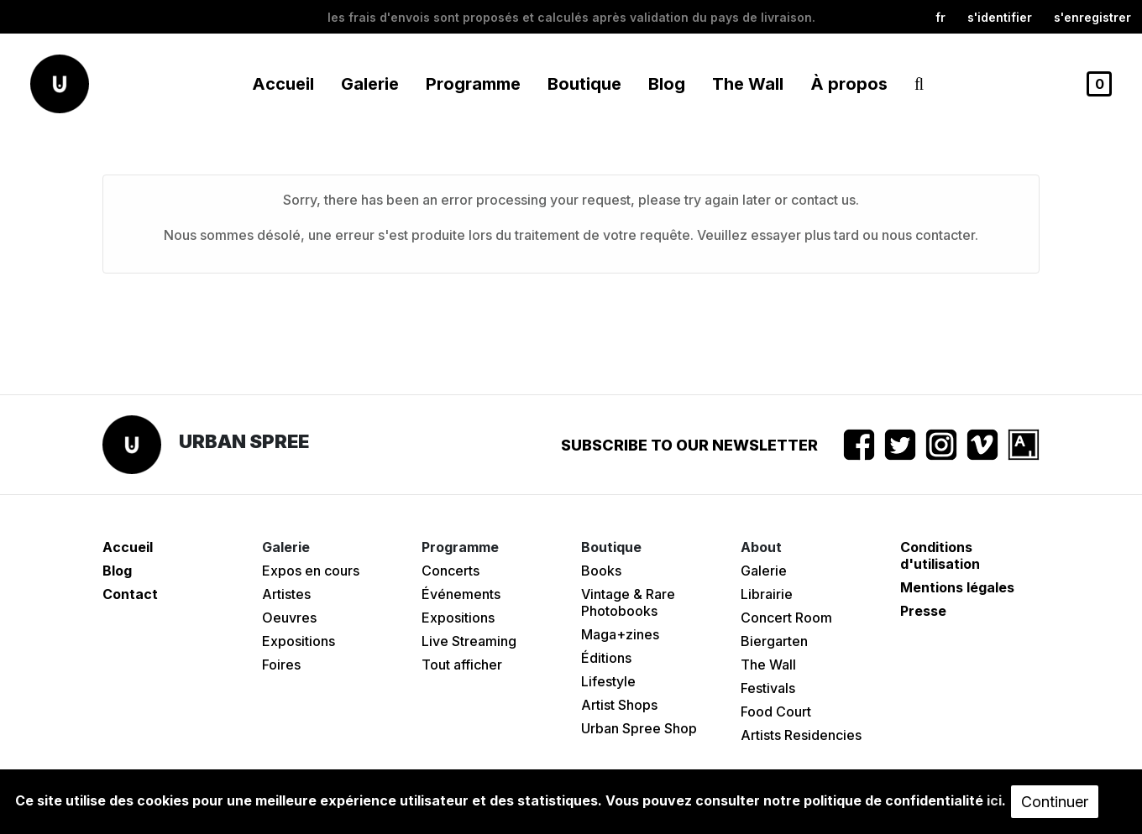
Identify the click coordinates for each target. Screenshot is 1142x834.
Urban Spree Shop (639, 728)
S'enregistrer (1092, 17)
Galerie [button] (370, 84)
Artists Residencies (801, 735)
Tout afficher (462, 664)
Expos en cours (310, 570)
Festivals (768, 688)
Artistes (286, 594)
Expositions (298, 641)
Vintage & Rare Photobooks (628, 602)
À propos (849, 84)
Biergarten (774, 641)
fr (940, 17)
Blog (666, 84)
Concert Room (786, 617)
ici (994, 800)
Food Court (776, 711)
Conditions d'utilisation (940, 555)
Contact (130, 594)
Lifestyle (608, 681)
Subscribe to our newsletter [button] (689, 445)
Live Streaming (469, 641)
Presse (923, 610)
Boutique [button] (584, 84)
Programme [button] (473, 84)
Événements (461, 594)
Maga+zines (620, 634)
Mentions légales (957, 587)
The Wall (747, 84)
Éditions (606, 657)
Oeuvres (289, 617)
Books (601, 570)
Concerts (450, 570)
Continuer (1054, 802)
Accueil (283, 84)
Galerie (764, 570)
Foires (281, 664)
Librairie (767, 594)
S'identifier (999, 17)
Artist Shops (619, 704)
